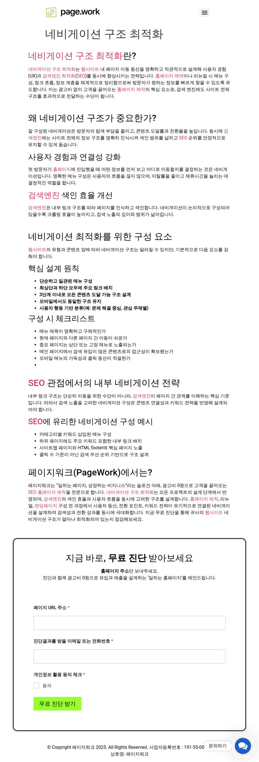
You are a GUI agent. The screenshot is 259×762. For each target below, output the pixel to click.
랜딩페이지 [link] (46, 505)
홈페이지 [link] (62, 169)
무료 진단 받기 (57, 703)
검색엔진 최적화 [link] (59, 76)
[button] (243, 746)
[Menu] (205, 12)
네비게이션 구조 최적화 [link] (75, 55)
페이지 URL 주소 (52, 607)
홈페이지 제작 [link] (169, 76)
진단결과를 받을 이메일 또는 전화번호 (73, 641)
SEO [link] (81, 76)
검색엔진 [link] (44, 195)
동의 (47, 685)
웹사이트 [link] (90, 69)
